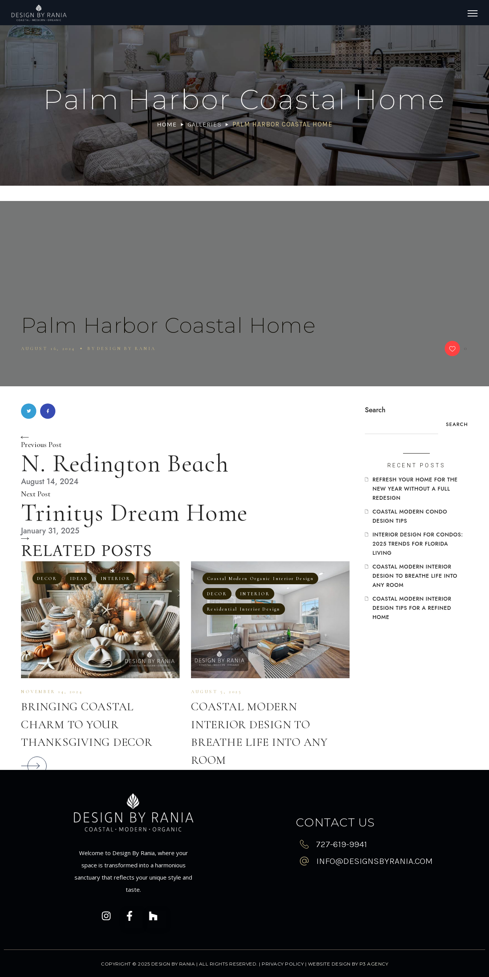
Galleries (205, 124)
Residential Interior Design (243, 609)
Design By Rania (126, 348)
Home (167, 124)
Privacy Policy (283, 964)
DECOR (47, 578)
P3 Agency (374, 964)
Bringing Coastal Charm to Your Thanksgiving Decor (86, 724)
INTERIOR (115, 578)
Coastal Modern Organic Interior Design (260, 578)
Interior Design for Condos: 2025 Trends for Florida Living (417, 544)
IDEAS (78, 578)
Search (375, 410)
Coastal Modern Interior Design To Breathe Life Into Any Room (414, 576)
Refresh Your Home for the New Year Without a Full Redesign (415, 489)
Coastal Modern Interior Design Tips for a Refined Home (412, 608)
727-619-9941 (341, 844)
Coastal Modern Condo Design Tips (409, 516)
